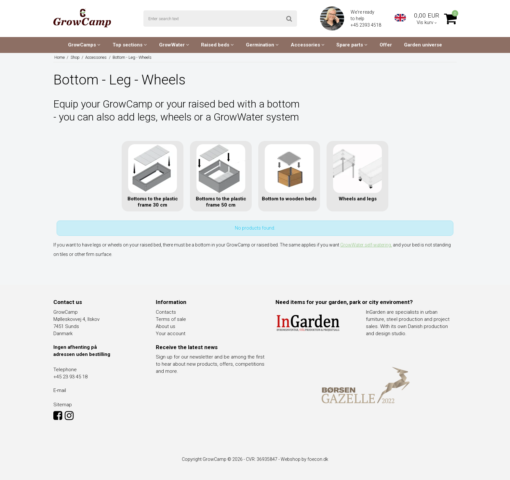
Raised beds (217, 45)
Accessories (308, 45)
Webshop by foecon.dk (304, 459)
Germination (262, 45)
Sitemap (62, 405)
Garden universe (423, 45)
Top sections (130, 45)
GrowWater (174, 45)
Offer (386, 45)
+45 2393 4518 (366, 25)
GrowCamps (84, 45)
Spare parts (352, 45)
